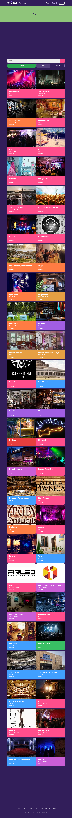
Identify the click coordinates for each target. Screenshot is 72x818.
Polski (48, 3)
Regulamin (36, 812)
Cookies (44, 812)
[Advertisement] (36, 39)
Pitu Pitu (20, 808)
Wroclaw (23, 3)
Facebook (28, 812)
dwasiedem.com (50, 808)
